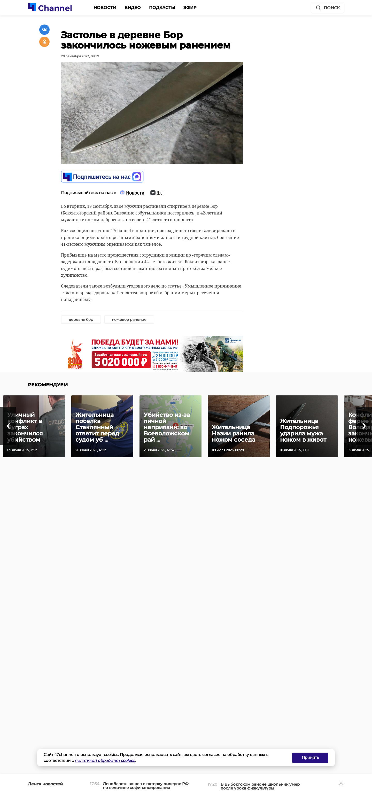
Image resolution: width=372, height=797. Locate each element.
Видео (133, 7)
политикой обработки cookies (105, 760)
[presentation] (8, 426)
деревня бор (81, 319)
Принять (310, 757)
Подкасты (162, 7)
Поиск (327, 8)
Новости (105, 7)
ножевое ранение (129, 319)
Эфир (190, 7)
